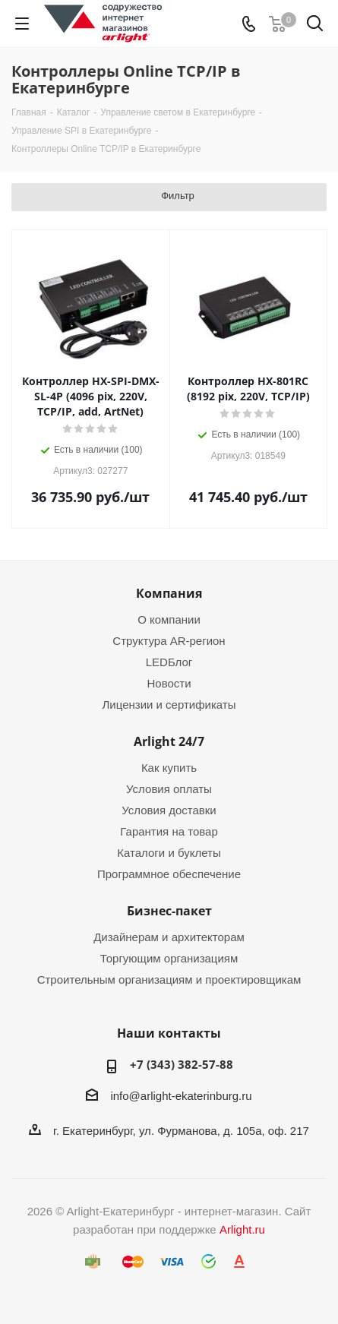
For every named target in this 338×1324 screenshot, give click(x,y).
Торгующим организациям (169, 958)
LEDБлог (169, 662)
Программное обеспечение (169, 873)
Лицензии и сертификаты (168, 704)
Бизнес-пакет (169, 910)
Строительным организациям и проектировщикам (169, 979)
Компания (169, 593)
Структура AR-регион (168, 640)
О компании (169, 619)
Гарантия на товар (168, 831)
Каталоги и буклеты (168, 852)
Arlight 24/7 (169, 741)
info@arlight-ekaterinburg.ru (180, 1095)
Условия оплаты (169, 788)
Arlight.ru (242, 1229)
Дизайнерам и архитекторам (169, 937)
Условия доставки (169, 810)
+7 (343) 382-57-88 (181, 1064)
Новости (169, 683)
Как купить (169, 767)
